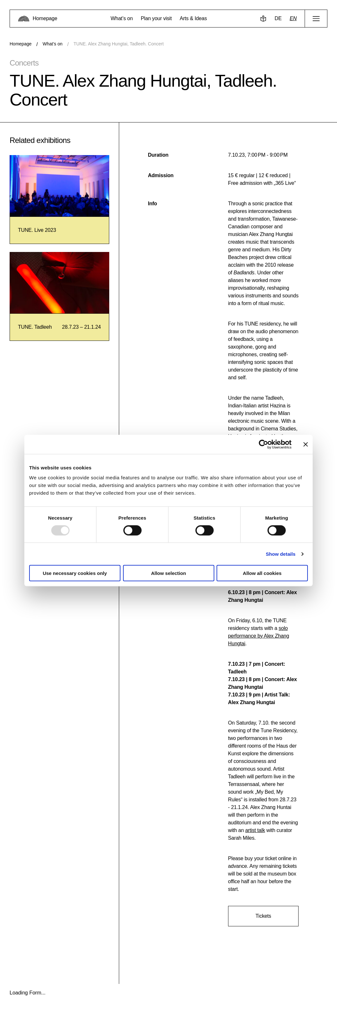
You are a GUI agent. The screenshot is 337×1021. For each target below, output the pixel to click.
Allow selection (168, 573)
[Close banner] (305, 444)
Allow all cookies (262, 573)
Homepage (21, 43)
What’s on (52, 43)
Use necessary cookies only (75, 573)
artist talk (255, 830)
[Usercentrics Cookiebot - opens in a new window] (263, 444)
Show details (281, 553)
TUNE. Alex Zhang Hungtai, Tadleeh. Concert (118, 43)
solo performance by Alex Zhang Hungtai (258, 635)
